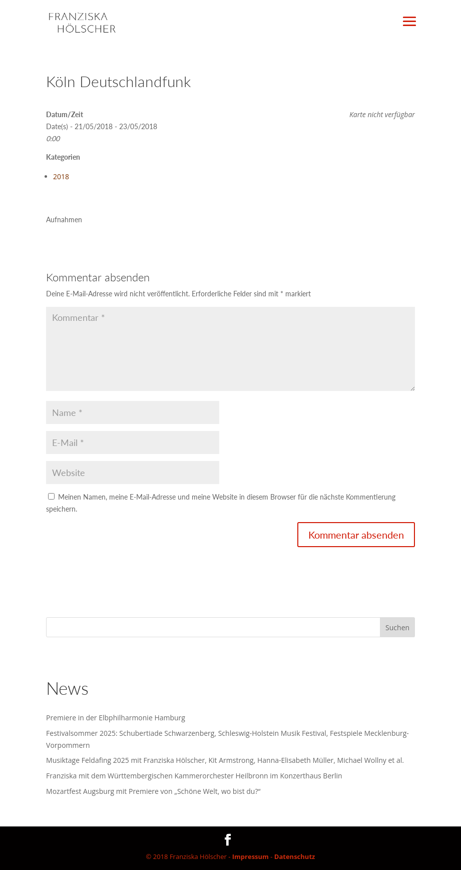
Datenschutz (294, 856)
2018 (61, 176)
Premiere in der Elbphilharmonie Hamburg (115, 717)
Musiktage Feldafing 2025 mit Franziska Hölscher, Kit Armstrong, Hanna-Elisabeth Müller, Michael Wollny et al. (225, 760)
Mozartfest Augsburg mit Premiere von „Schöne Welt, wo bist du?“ (153, 791)
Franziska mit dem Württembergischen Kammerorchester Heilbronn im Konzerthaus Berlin (194, 775)
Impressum (250, 856)
